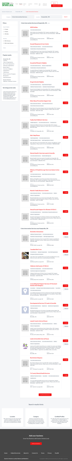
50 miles (6, 31)
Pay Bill (39, 4)
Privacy (50, 453)
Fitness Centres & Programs (9, 74)
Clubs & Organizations (8, 62)
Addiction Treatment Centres (9, 81)
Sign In (54, 3)
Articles (36, 3)
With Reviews (8, 40)
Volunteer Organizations (8, 65)
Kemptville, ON (18, 11)
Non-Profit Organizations (8, 63)
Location (38, 17)
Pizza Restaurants (7, 77)
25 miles (6, 29)
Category (8, 17)
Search (20, 3)
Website (66, 236)
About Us (24, 4)
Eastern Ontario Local (7, 11)
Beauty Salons (6, 67)
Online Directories (15, 453)
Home (17, 3)
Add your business (45, 4)
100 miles (7, 33)
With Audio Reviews (9, 43)
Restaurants (6, 75)
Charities (5, 60)
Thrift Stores (6, 72)
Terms (42, 453)
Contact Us (30, 4)
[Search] (65, 16)
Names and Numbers (23, 458)
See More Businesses (45, 394)
